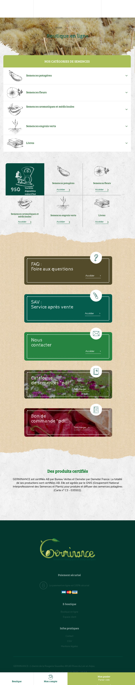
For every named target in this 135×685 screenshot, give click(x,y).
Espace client (69, 617)
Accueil (58, 27)
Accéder (63, 189)
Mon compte (51, 678)
